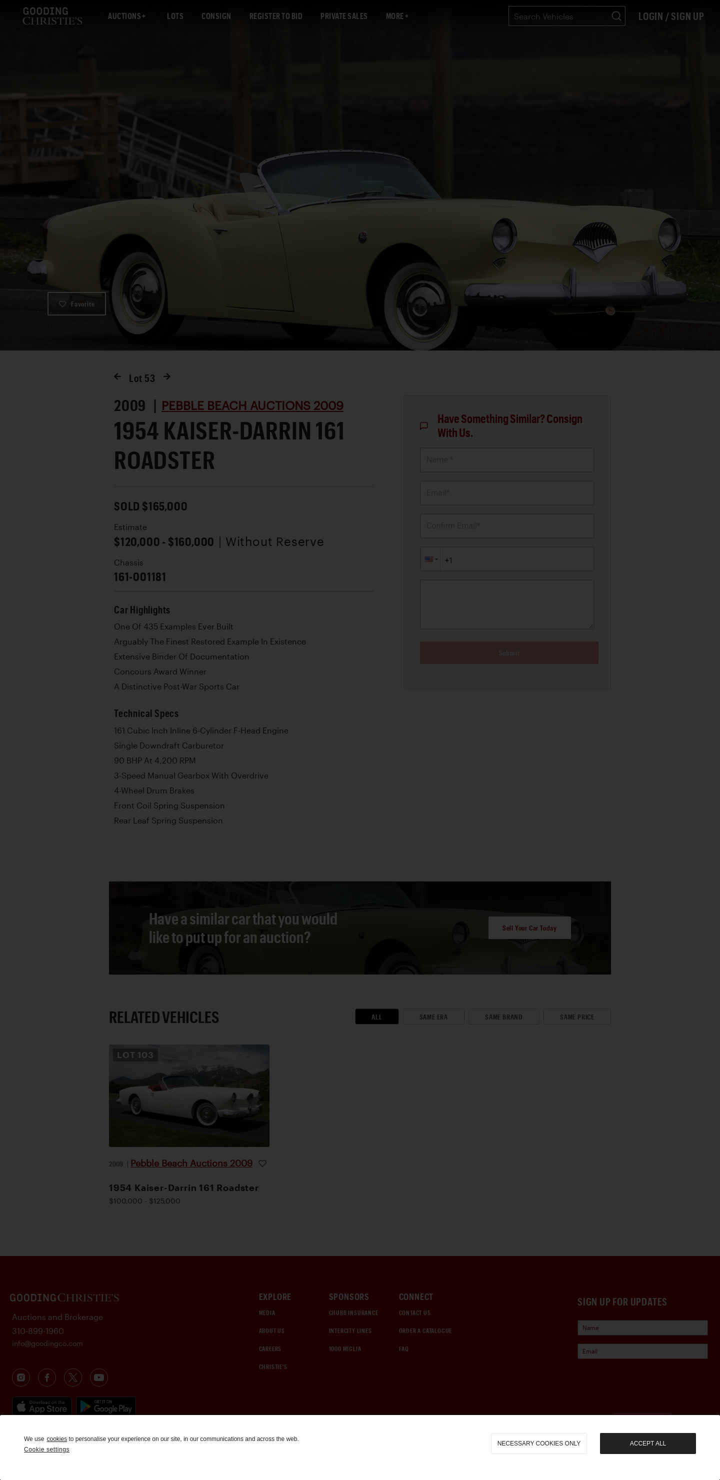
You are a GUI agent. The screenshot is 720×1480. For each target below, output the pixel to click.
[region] (360, 1447)
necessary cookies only (539, 1443)
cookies (56, 1439)
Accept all (648, 1443)
